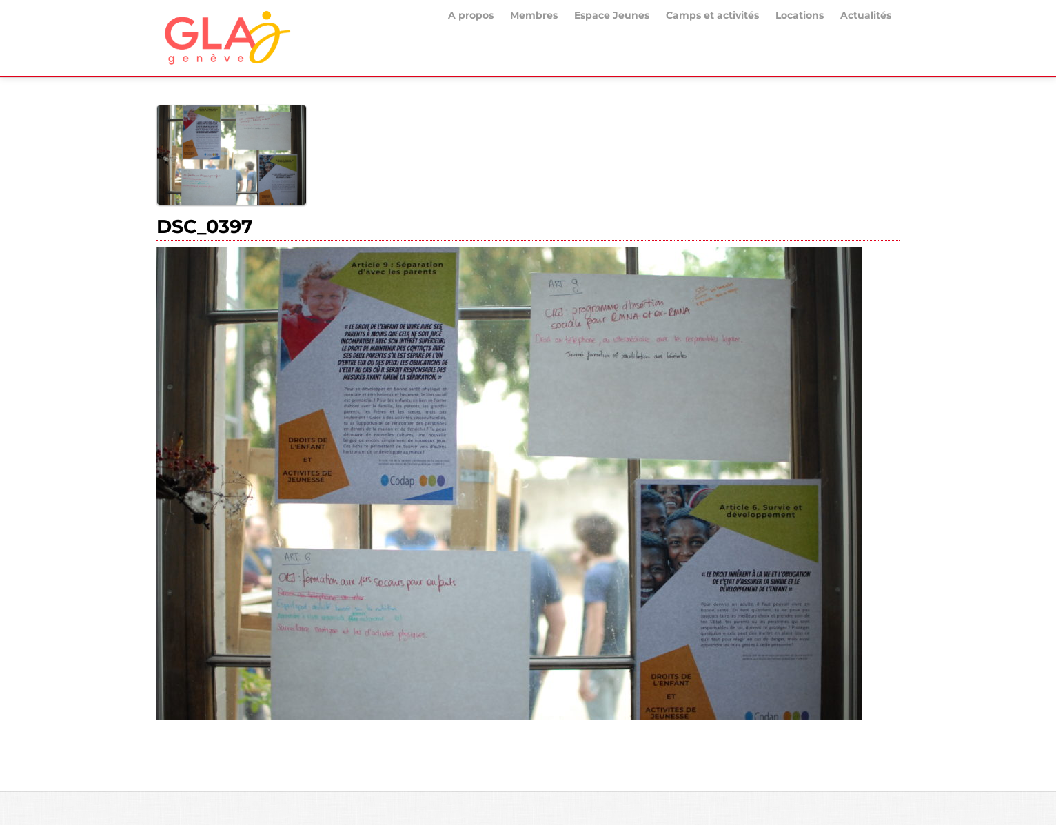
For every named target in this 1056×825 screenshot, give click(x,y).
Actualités (865, 15)
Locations (799, 15)
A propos (471, 15)
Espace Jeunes (611, 15)
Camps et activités (712, 15)
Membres (534, 15)
